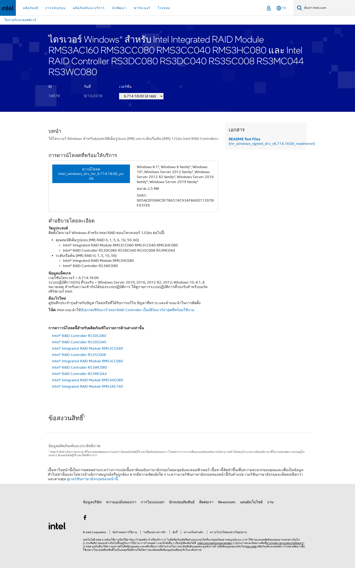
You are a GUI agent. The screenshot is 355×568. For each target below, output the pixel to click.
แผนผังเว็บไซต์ (251, 502)
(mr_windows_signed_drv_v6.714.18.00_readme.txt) (272, 141)
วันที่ (87, 86)
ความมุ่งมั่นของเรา (121, 502)
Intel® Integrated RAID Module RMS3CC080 (87, 361)
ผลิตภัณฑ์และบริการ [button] (89, 8)
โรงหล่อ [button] (164, 8)
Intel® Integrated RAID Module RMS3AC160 (87, 386)
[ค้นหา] (299, 8)
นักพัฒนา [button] (119, 8)
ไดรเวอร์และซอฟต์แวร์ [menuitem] (20, 20)
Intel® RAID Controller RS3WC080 (79, 367)
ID (50, 86)
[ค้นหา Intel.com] (328, 8)
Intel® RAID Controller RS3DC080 (79, 336)
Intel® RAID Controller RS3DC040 (79, 342)
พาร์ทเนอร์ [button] (142, 8)
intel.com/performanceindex (214, 543)
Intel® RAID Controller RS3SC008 (79, 355)
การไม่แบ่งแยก (152, 502)
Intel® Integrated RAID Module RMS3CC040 (87, 348)
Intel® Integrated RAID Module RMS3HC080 (87, 380)
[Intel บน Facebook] (85, 518)
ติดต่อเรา (206, 502)
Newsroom (226, 502)
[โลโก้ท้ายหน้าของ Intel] (57, 525)
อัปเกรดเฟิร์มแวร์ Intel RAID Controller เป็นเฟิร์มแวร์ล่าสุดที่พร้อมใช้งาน (137, 310)
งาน (270, 502)
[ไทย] (281, 8)
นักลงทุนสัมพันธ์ (182, 502)
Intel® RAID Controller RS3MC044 (79, 374)
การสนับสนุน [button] (55, 8)
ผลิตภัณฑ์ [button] (30, 8)
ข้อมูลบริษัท (92, 502)
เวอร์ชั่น (125, 86)
